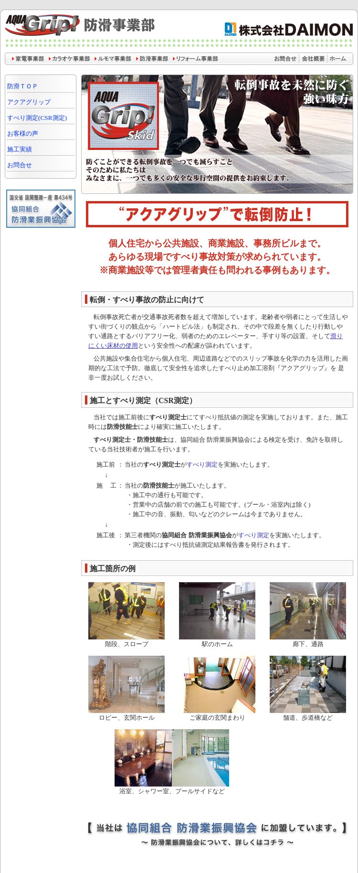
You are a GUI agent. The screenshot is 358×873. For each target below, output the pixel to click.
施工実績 (19, 149)
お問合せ (19, 165)
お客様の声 (22, 133)
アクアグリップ (29, 102)
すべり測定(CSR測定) (37, 117)
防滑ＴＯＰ (22, 86)
